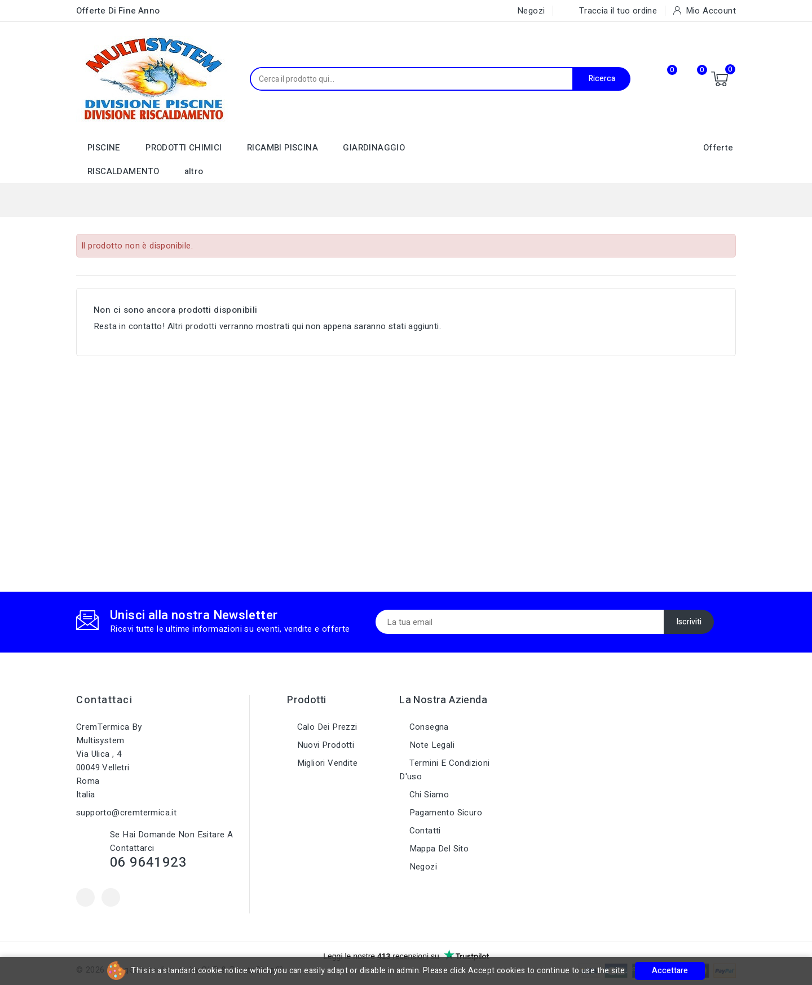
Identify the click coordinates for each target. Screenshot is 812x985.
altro (194, 171)
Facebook (85, 897)
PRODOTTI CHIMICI (183, 147)
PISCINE (104, 147)
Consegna (428, 727)
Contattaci (104, 700)
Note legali (430, 745)
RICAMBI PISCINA (282, 147)
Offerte (718, 147)
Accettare (670, 971)
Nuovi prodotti (324, 745)
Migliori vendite (326, 763)
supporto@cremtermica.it (126, 812)
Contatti (424, 830)
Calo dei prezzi (325, 727)
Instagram (111, 897)
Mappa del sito (438, 848)
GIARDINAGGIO (374, 147)
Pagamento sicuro (444, 812)
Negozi (422, 866)
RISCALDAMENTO (123, 171)
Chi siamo (428, 794)
